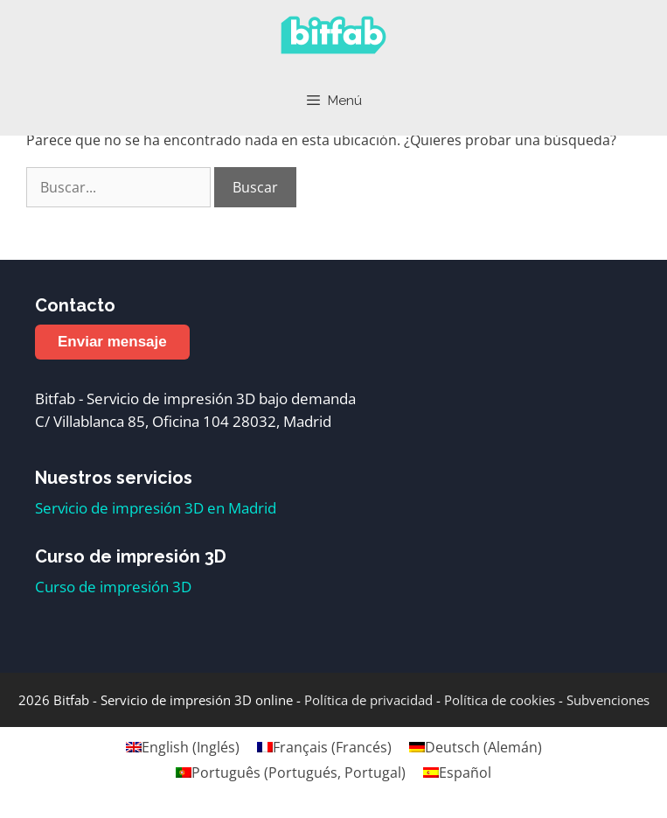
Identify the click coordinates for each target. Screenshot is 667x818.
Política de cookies (499, 700)
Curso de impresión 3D (113, 587)
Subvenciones (608, 700)
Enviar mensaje (112, 341)
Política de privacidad (368, 700)
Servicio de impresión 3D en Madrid (155, 508)
